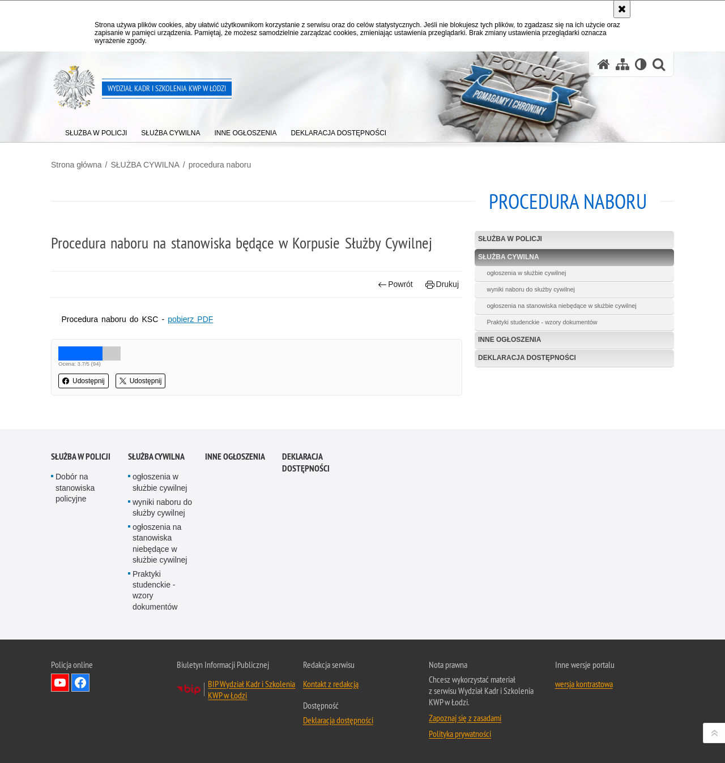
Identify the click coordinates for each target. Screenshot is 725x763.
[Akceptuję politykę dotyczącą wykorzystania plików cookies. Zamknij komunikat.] (621, 9)
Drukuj (442, 284)
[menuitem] (96, 130)
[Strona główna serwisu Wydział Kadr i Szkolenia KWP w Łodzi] (604, 64)
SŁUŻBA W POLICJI (510, 239)
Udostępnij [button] (83, 381)
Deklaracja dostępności (527, 358)
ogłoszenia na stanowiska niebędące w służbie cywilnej (562, 305)
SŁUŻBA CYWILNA (144, 164)
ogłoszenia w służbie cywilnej (526, 272)
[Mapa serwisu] (622, 64)
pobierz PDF (190, 319)
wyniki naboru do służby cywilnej (531, 289)
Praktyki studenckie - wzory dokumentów (542, 322)
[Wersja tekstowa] (641, 64)
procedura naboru (220, 164)
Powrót (395, 284)
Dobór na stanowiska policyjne (75, 585)
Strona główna (76, 164)
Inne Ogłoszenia (509, 340)
